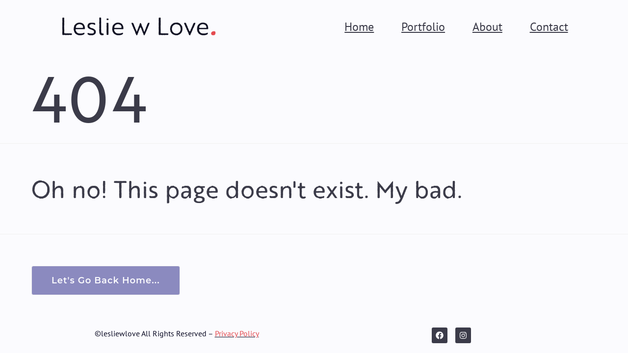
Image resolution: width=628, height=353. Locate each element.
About (487, 26)
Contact (549, 26)
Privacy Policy (237, 333)
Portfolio (423, 26)
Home (359, 26)
